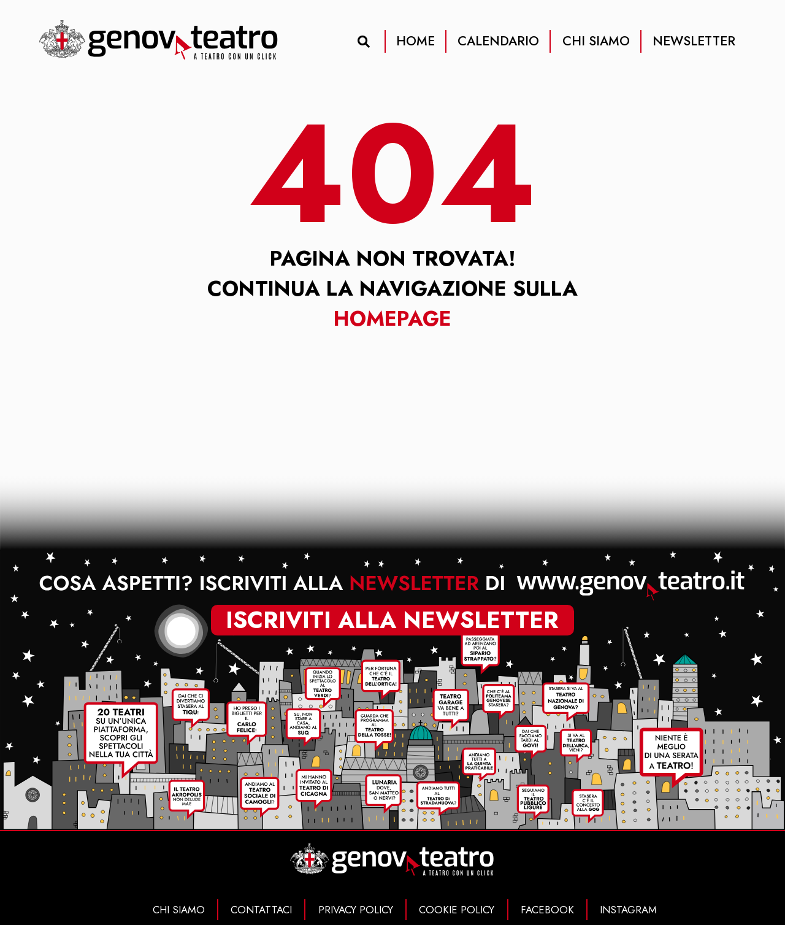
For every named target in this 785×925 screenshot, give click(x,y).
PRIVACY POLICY (355, 909)
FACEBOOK (547, 909)
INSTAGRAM (628, 909)
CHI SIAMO (596, 41)
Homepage (392, 319)
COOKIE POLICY (456, 909)
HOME (415, 41)
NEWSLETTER (694, 41)
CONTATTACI (261, 909)
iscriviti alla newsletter (392, 620)
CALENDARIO (498, 41)
